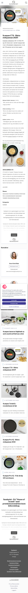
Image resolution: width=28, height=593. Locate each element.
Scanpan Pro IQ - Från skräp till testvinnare (13, 477)
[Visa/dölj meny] (2, 3)
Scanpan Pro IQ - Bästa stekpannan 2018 (11, 441)
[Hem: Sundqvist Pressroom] (13, 2)
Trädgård (5, 198)
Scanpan (5, 204)
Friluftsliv (11, 193)
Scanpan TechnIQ (12, 136)
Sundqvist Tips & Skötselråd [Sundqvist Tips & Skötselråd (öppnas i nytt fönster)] (14, 571)
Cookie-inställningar (14, 306)
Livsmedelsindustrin (10, 196)
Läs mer (14, 235)
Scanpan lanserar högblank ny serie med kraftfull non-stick (13, 333)
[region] (14, 296)
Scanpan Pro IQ (14, 60)
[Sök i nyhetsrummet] (26, 3)
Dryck (23, 193)
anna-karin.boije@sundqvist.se (14, 271)
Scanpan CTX (21, 51)
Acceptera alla (14, 303)
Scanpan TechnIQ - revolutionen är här (10, 405)
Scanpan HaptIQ (18, 132)
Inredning (16, 193)
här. (20, 143)
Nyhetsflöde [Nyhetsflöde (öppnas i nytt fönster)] (14, 588)
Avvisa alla (14, 300)
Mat (4, 196)
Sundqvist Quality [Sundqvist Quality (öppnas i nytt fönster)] (14, 569)
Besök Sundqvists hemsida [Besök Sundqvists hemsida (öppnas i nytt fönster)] (14, 561)
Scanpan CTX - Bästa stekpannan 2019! (10, 369)
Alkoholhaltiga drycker (13, 198)
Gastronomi (6, 193)
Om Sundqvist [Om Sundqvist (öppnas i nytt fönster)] (14, 567)
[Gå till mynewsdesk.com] (14, 580)
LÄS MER (5, 187)
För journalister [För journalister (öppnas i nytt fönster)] (14, 586)
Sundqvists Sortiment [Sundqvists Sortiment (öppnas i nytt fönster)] (14, 565)
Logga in (14, 590)
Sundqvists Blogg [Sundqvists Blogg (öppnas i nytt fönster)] (14, 563)
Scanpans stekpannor (8, 40)
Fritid (20, 193)
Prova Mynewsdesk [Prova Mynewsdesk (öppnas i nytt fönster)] (14, 584)
